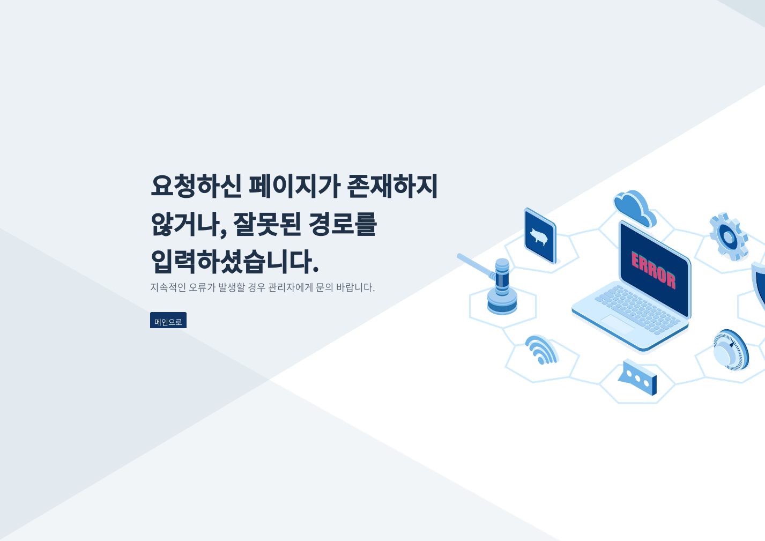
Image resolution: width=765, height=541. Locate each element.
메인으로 (168, 321)
